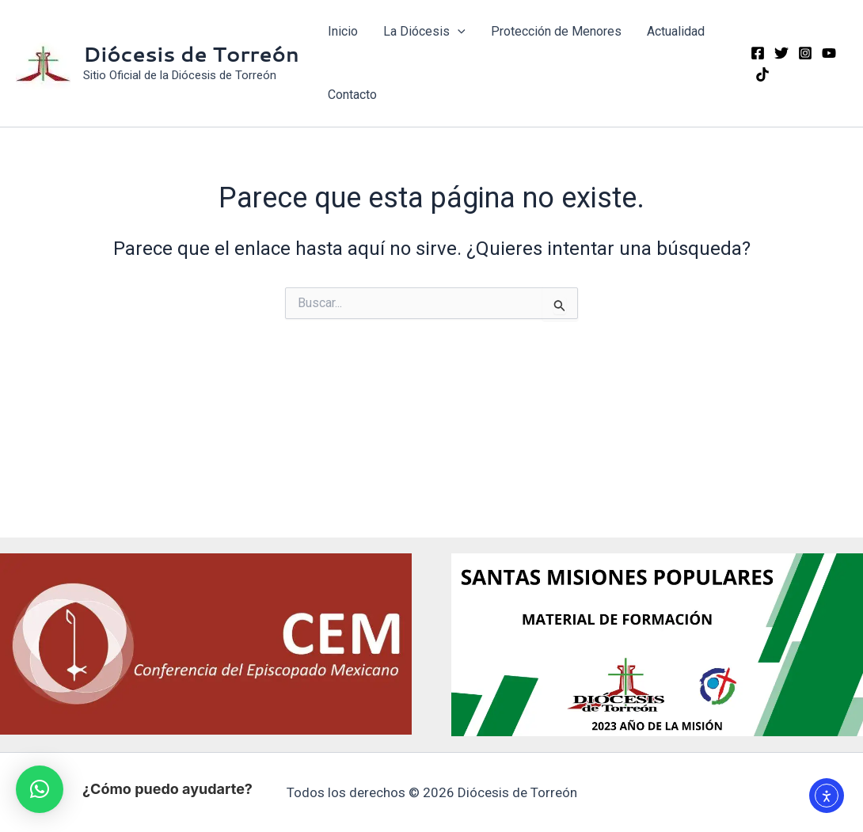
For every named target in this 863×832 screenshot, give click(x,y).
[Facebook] (758, 53)
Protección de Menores (556, 31)
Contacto (352, 94)
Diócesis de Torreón (191, 54)
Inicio (343, 31)
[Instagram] (805, 53)
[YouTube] (829, 53)
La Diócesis (424, 31)
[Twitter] (781, 53)
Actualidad (676, 31)
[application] (458, 31)
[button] (39, 789)
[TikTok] (762, 74)
